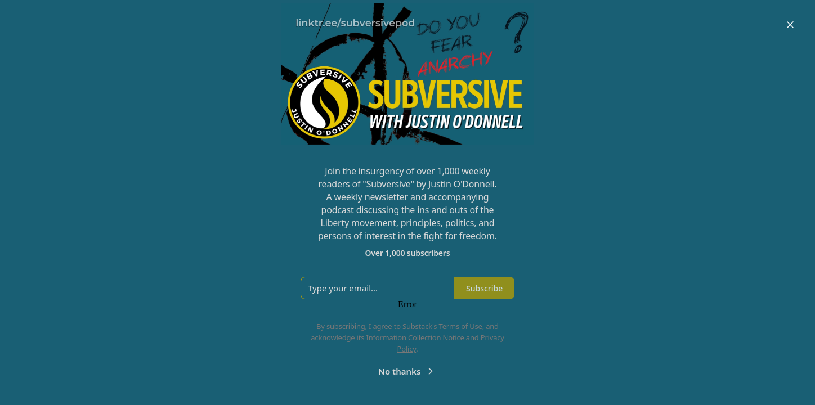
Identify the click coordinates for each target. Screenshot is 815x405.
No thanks (407, 371)
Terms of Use (460, 326)
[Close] (790, 25)
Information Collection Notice (415, 337)
